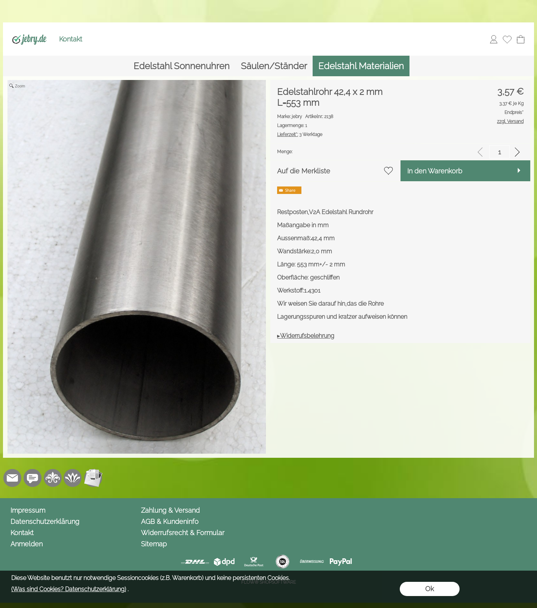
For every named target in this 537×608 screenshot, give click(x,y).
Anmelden (26, 544)
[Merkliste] (507, 39)
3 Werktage (299, 134)
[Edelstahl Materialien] (361, 66)
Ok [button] (429, 589)
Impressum (27, 510)
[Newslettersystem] (93, 478)
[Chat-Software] (32, 478)
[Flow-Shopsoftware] (73, 478)
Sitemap (154, 544)
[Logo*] (29, 30)
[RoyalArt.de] (52, 478)
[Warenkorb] (520, 39)
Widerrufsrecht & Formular (182, 533)
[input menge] (499, 151)
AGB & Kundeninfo (170, 521)
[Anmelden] (493, 39)
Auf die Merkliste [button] (303, 171)
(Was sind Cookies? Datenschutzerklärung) (68, 589)
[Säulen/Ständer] (274, 66)
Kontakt (70, 39)
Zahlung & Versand (170, 510)
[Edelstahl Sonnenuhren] (181, 66)
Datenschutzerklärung (44, 521)
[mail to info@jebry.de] (12, 478)
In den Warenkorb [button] (434, 171)
